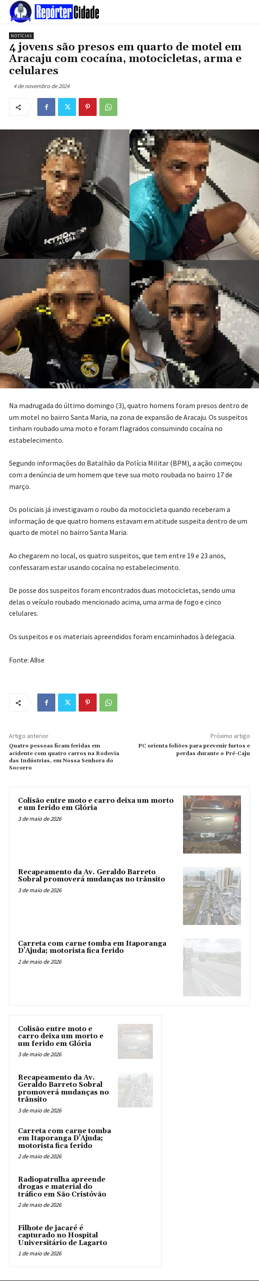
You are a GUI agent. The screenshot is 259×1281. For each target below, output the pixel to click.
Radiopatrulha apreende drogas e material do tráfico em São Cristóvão (62, 1187)
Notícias (21, 35)
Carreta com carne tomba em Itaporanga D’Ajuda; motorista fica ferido (92, 947)
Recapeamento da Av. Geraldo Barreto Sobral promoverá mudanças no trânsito (91, 876)
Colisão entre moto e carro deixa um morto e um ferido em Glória (96, 804)
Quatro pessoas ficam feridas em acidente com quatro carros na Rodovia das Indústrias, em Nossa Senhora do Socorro (64, 757)
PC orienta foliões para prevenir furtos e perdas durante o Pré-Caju (194, 749)
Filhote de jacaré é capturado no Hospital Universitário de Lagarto (62, 1235)
